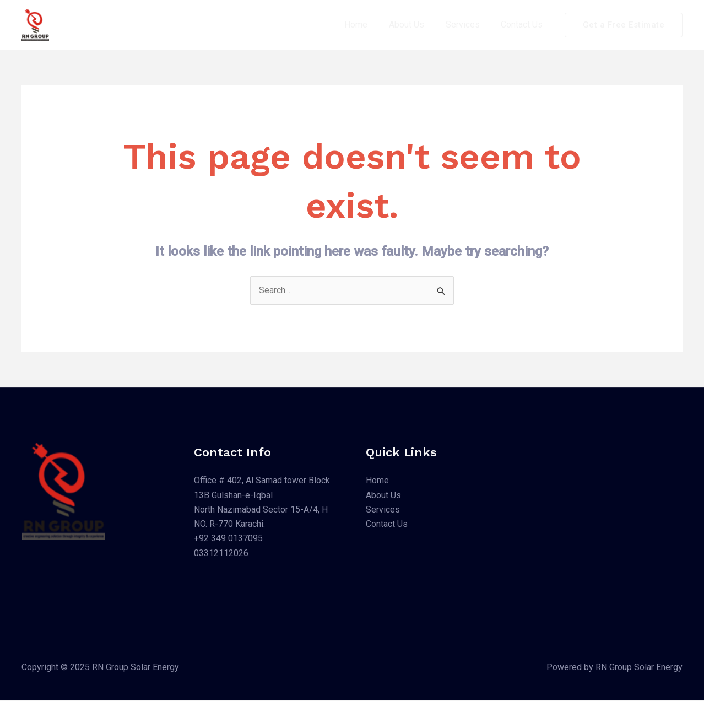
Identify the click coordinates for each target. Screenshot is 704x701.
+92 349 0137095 (228, 539)
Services (468, 24)
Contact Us (524, 24)
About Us (416, 24)
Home (369, 24)
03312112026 (221, 553)
